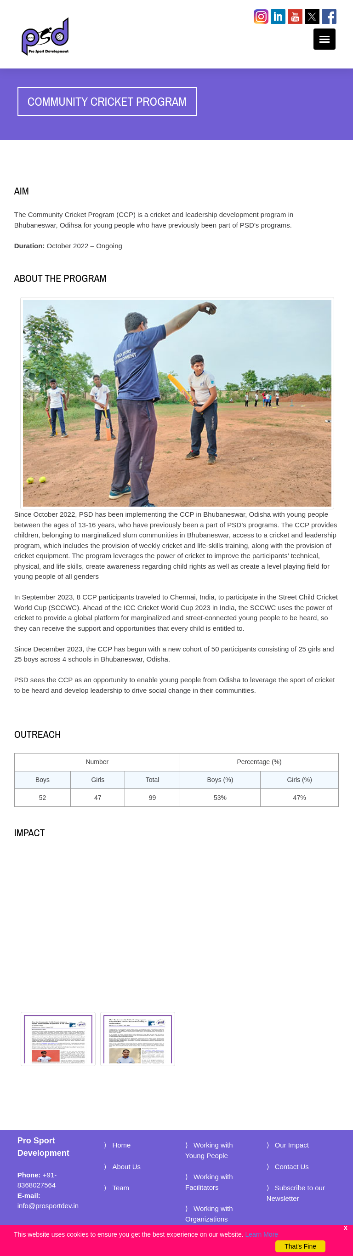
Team (120, 1188)
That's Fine (300, 1246)
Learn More (262, 1234)
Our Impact (292, 1145)
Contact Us (292, 1166)
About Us (126, 1166)
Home (121, 1145)
